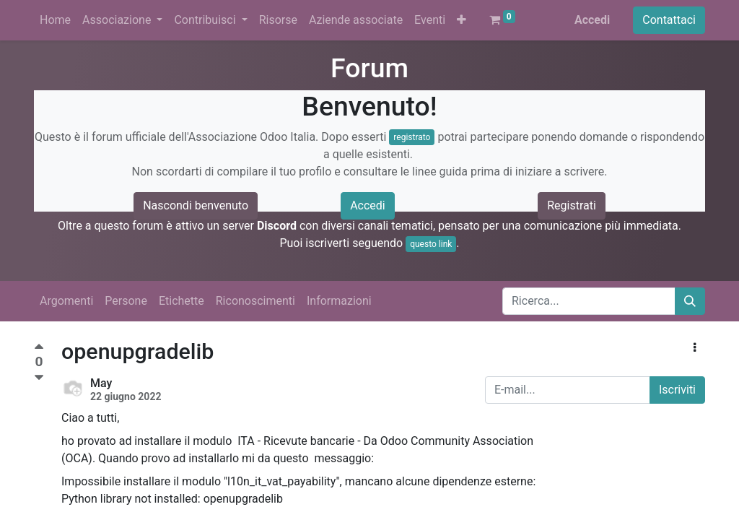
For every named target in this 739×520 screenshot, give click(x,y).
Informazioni (339, 301)
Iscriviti (677, 389)
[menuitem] (55, 20)
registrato (411, 137)
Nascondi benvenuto (195, 205)
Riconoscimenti (255, 301)
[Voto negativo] (39, 378)
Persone (126, 301)
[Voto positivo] (39, 348)
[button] (461, 20)
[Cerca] (690, 301)
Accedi (592, 20)
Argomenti (66, 301)
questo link (431, 244)
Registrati (571, 205)
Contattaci (669, 20)
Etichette (181, 301)
